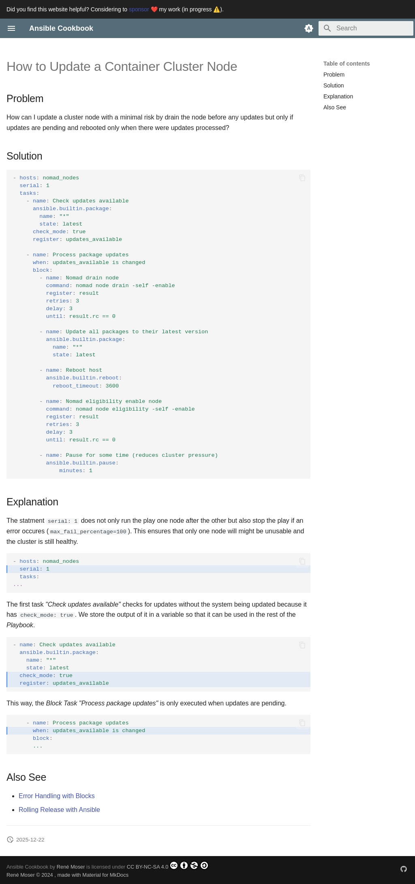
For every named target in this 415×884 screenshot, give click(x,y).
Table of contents (346, 63)
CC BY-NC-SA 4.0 (168, 865)
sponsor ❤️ (143, 9)
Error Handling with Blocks (57, 795)
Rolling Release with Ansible (59, 809)
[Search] (366, 28)
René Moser (71, 866)
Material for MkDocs (105, 875)
